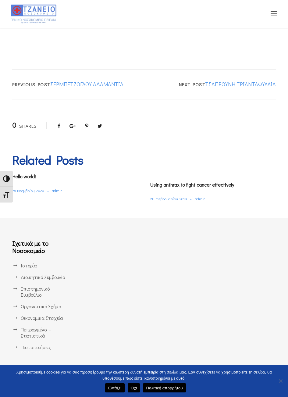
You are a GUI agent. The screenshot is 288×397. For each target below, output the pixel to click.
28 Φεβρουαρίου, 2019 (170, 198)
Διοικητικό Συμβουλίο (43, 277)
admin (60, 190)
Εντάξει (115, 388)
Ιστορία (28, 265)
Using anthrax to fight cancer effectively (196, 184)
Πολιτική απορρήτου (164, 388)
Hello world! (26, 176)
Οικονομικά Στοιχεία (42, 317)
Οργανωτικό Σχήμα (41, 306)
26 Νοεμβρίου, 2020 (30, 190)
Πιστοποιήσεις (36, 347)
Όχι (134, 388)
